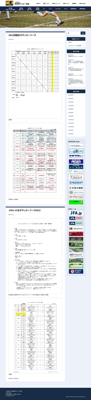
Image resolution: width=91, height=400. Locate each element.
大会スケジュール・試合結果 (74, 45)
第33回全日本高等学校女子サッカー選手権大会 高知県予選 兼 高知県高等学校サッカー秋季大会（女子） (76, 81)
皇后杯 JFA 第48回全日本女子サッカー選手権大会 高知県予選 (76, 62)
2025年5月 (70, 98)
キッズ (65, 9)
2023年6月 (70, 133)
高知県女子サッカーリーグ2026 (76, 55)
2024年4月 (70, 116)
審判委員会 (82, 9)
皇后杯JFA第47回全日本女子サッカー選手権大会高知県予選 (76, 69)
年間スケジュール (56, 3)
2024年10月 (71, 105)
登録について (66, 3)
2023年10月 (71, 126)
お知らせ (38, 3)
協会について (46, 3)
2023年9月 (70, 130)
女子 (44, 9)
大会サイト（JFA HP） (14, 378)
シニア (50, 9)
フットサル (58, 9)
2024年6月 (70, 109)
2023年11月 (71, 123)
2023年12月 (71, 119)
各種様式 (74, 3)
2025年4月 (70, 102)
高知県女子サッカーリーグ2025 (76, 74)
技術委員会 (73, 9)
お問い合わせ (82, 3)
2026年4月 (70, 95)
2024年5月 (70, 112)
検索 (83, 33)
